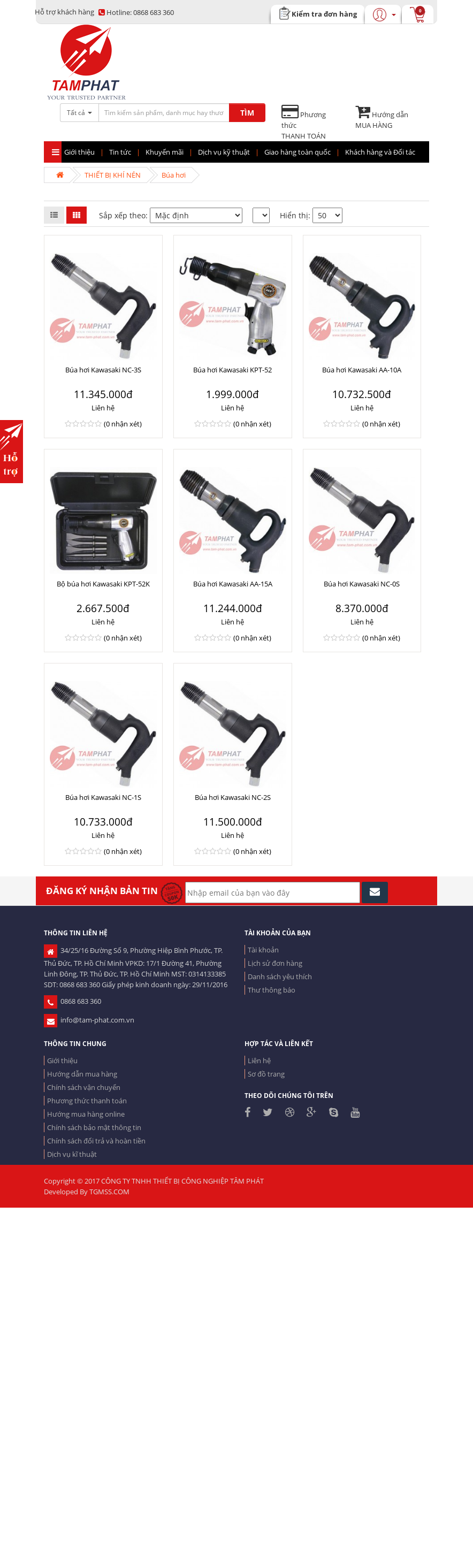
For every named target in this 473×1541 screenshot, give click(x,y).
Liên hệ (259, 1060)
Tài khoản (263, 950)
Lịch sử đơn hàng (275, 963)
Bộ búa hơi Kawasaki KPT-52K (103, 584)
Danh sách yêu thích (280, 976)
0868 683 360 (136, 12)
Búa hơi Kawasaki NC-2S (233, 797)
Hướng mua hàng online (86, 1114)
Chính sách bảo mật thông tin (94, 1127)
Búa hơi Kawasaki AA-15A (232, 584)
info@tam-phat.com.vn (89, 1020)
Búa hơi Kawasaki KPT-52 (232, 370)
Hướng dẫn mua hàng (82, 1074)
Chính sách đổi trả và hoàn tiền (96, 1141)
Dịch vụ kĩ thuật (72, 1154)
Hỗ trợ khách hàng (64, 12)
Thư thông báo (271, 990)
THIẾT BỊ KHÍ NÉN (113, 175)
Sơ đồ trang (266, 1074)
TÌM (247, 113)
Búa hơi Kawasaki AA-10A (361, 370)
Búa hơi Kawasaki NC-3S (103, 370)
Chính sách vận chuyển (83, 1087)
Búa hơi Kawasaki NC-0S (362, 584)
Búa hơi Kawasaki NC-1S (103, 797)
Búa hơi (174, 175)
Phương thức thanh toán (87, 1100)
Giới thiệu (62, 1060)
